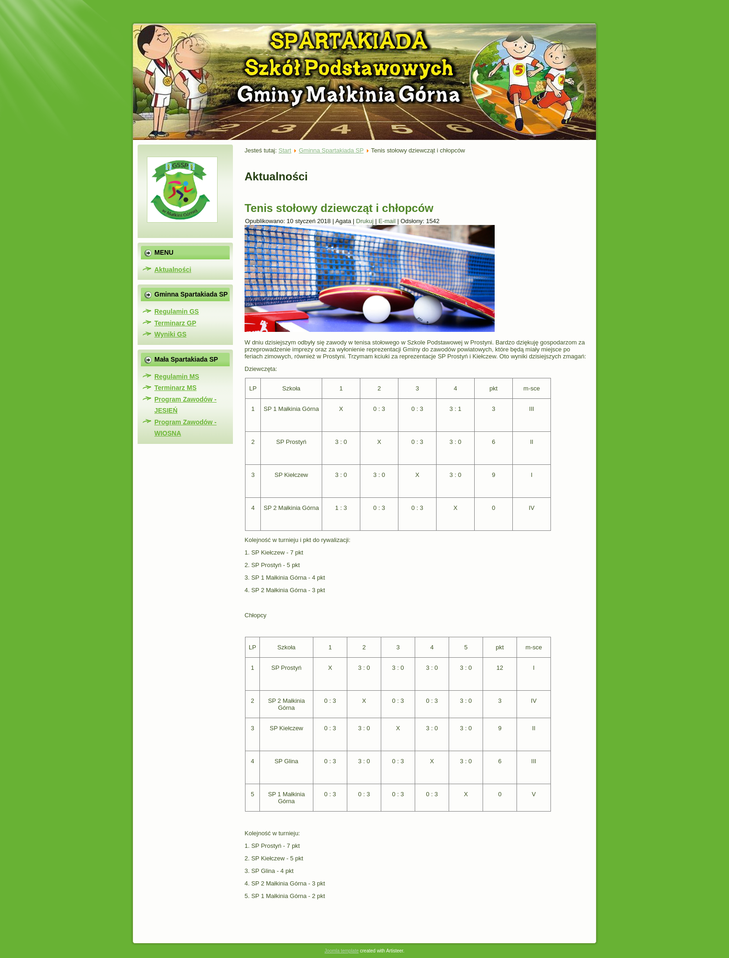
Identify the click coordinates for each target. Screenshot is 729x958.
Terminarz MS (175, 387)
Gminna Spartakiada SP (331, 150)
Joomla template (341, 950)
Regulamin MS (176, 376)
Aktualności (172, 269)
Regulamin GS (176, 311)
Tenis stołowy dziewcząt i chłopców (339, 208)
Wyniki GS (170, 334)
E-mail (387, 221)
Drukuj (365, 221)
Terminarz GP (175, 323)
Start (284, 150)
